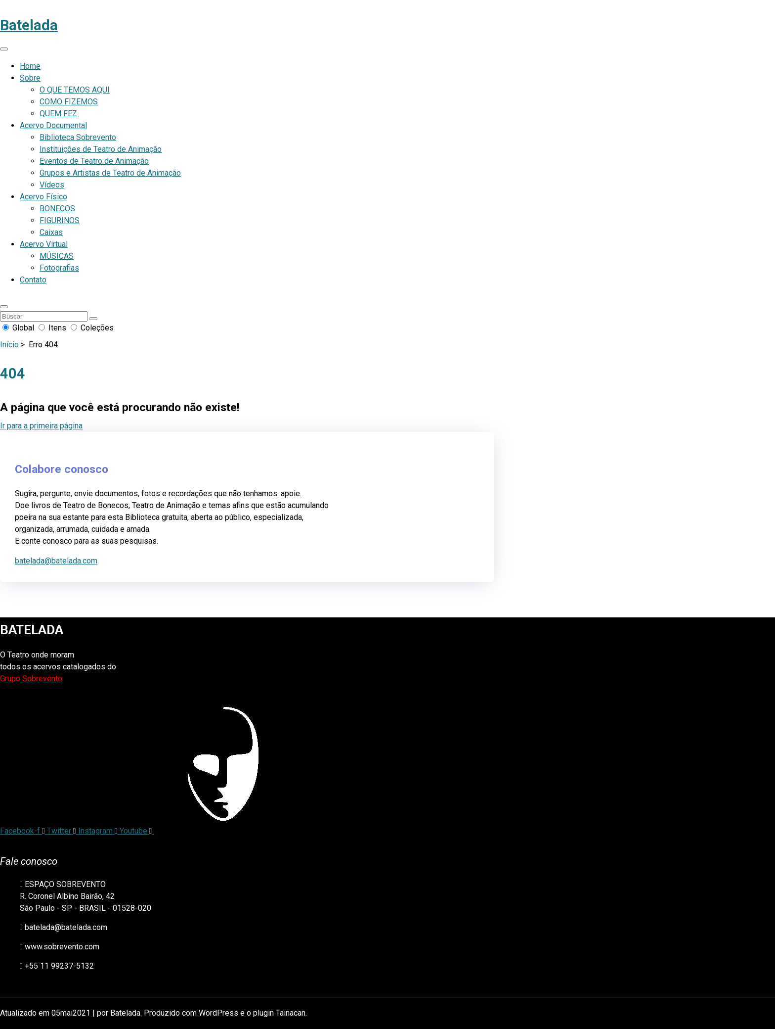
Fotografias (59, 268)
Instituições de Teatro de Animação (101, 149)
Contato (33, 279)
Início (9, 344)
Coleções (92, 327)
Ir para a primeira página (41, 425)
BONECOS (57, 208)
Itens (53, 327)
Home (30, 66)
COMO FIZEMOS (69, 101)
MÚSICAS (57, 256)
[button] (4, 306)
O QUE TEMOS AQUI (75, 89)
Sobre (30, 78)
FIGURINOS (60, 220)
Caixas (51, 232)
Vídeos (52, 184)
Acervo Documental (53, 125)
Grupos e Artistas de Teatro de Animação (110, 173)
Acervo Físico (43, 196)
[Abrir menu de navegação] (4, 48)
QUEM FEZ (58, 113)
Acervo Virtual (44, 244)
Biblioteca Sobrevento (78, 137)
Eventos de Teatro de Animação (94, 161)
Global (19, 327)
